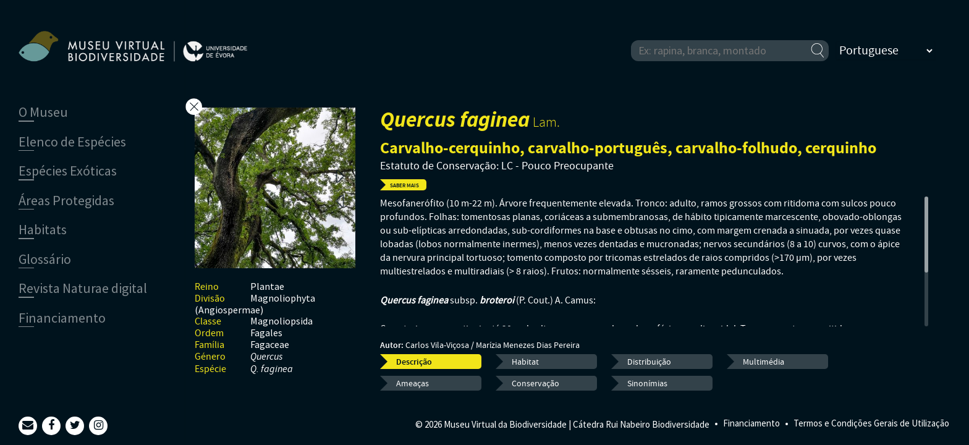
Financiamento (751, 423)
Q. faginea (271, 369)
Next (340, 175)
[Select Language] (885, 50)
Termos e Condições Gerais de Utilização (871, 423)
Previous (340, 200)
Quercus (266, 356)
